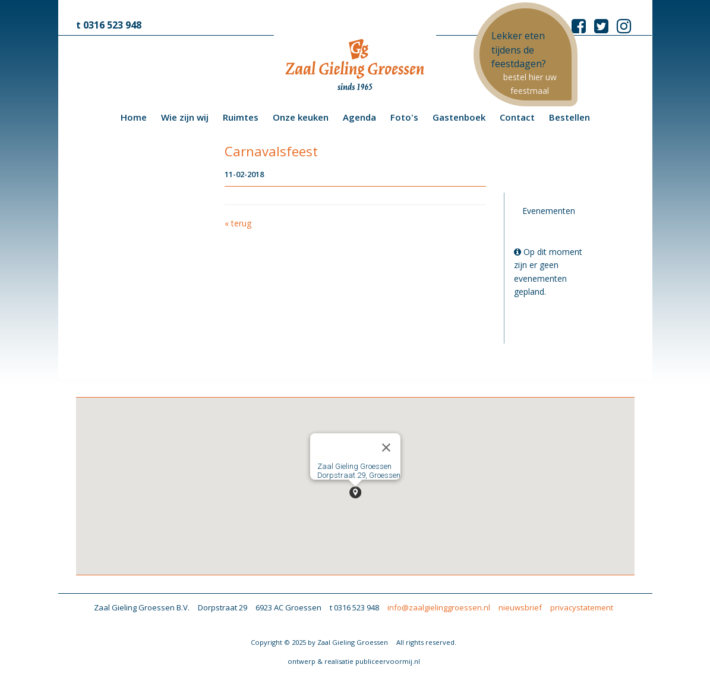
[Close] (386, 447)
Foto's (404, 117)
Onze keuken (301, 117)
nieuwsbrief (520, 607)
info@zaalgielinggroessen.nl (438, 607)
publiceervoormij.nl (387, 661)
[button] (355, 492)
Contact (517, 117)
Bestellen (569, 117)
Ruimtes (240, 117)
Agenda (359, 117)
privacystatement (581, 607)
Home (134, 117)
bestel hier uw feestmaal (530, 83)
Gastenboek (459, 117)
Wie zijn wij (185, 117)
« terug (238, 223)
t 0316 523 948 (108, 25)
